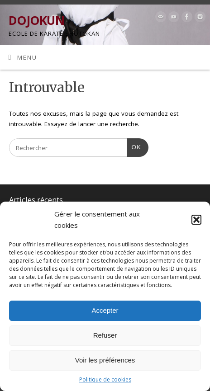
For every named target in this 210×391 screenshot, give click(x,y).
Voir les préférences (105, 360)
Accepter (104, 310)
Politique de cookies (105, 379)
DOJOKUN (36, 20)
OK (134, 146)
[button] (196, 219)
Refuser (105, 335)
